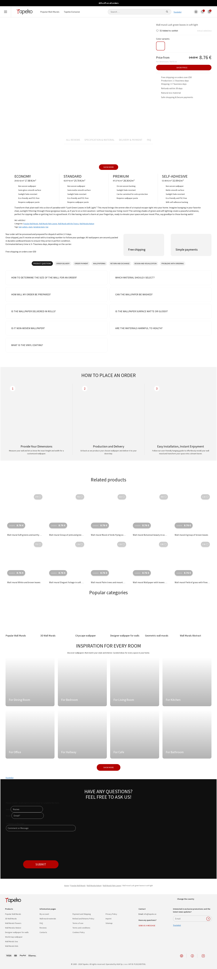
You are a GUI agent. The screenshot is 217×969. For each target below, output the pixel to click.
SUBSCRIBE (208, 919)
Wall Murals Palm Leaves (48, 223)
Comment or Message (15, 823)
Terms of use (78, 923)
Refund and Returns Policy (83, 918)
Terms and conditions (81, 927)
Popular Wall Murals (49, 11)
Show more (108, 167)
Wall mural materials (48, 918)
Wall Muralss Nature (87, 223)
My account (44, 914)
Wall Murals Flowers (13, 923)
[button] (157, 30)
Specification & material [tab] (99, 139)
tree (47, 227)
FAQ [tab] (149, 139)
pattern (25, 227)
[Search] (167, 12)
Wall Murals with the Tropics (68, 223)
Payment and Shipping (82, 914)
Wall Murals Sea (11, 941)
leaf (20, 227)
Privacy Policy (111, 914)
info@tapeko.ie (150, 914)
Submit (40, 864)
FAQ (41, 923)
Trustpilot (177, 12)
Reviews (43, 927)
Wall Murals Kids (11, 946)
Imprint (108, 918)
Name (8, 809)
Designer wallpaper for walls (17, 932)
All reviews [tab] (73, 139)
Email (8, 815)
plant (30, 227)
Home (66, 885)
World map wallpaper (14, 937)
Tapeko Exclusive (72, 11)
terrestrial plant (39, 227)
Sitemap (109, 923)
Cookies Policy (79, 932)
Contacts (43, 932)
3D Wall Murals (11, 918)
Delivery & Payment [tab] (130, 139)
